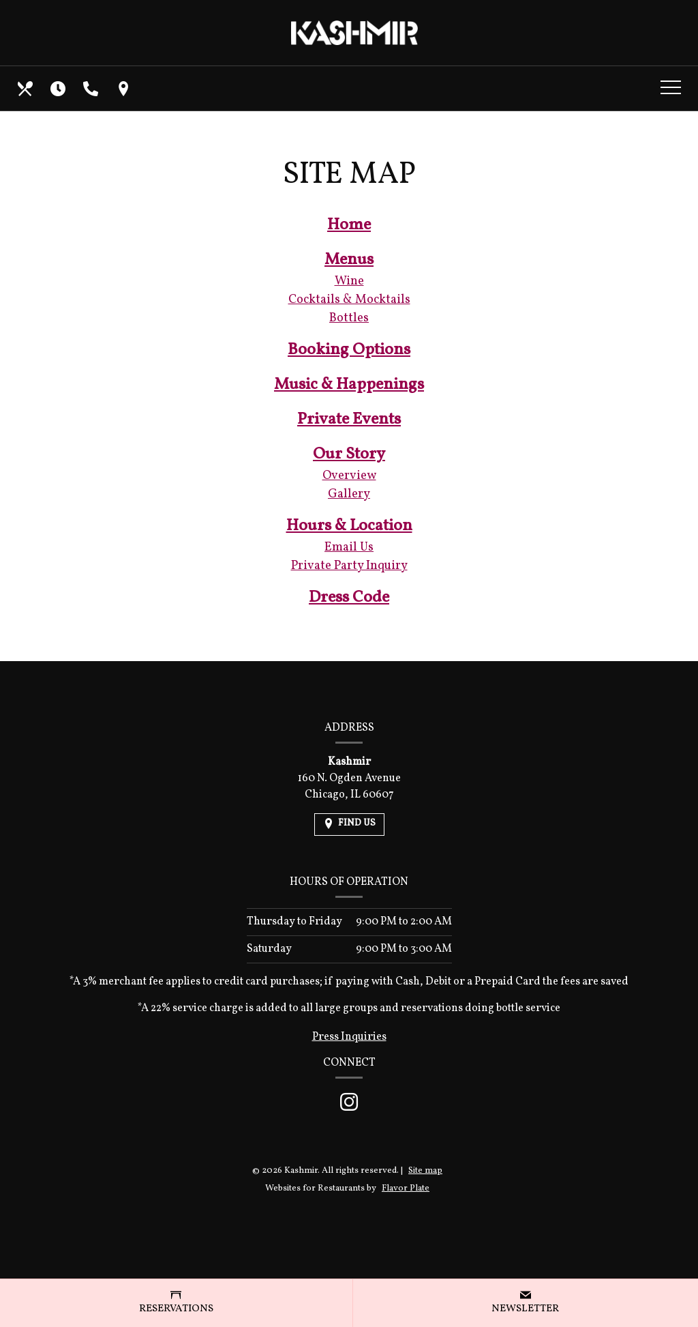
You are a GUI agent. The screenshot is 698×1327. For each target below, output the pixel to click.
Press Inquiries (349, 1037)
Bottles (349, 318)
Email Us (349, 547)
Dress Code (349, 597)
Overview (349, 475)
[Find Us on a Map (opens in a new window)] (124, 89)
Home (349, 225)
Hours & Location (349, 526)
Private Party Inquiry (349, 565)
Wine (349, 281)
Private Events (349, 419)
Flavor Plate (405, 1188)
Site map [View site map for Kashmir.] (425, 1171)
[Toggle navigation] (671, 89)
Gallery (349, 494)
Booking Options (349, 350)
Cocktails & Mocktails (349, 299)
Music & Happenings (349, 384)
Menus (349, 260)
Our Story (349, 454)
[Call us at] (92, 89)
